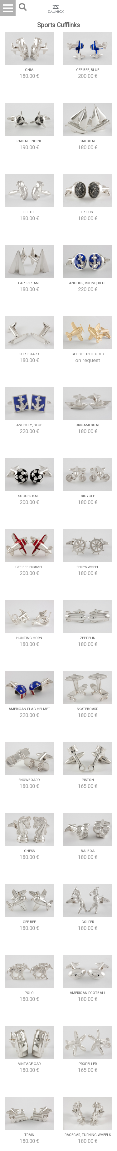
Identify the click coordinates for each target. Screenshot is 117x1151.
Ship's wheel (87, 567)
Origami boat (88, 425)
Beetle (29, 212)
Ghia (29, 70)
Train (29, 1135)
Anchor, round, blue (87, 283)
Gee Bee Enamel (29, 567)
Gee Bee (29, 922)
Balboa (88, 851)
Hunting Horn (29, 638)
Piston (88, 780)
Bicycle (88, 496)
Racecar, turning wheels (88, 1135)
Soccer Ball (29, 496)
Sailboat (88, 141)
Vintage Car (29, 1064)
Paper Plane (29, 283)
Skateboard (88, 709)
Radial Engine (29, 141)
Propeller (88, 1064)
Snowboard (29, 780)
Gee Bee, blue (87, 70)
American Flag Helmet (29, 709)
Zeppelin (87, 638)
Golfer (87, 922)
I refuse (88, 212)
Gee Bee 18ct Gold (87, 354)
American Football (88, 993)
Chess (29, 851)
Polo (29, 993)
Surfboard (29, 354)
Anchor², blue (29, 425)
